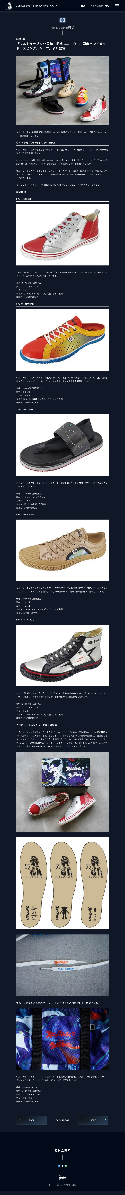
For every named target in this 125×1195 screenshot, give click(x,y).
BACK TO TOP (62, 1120)
